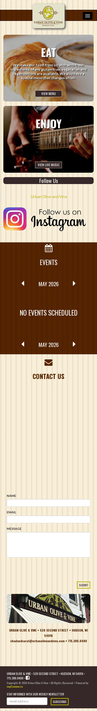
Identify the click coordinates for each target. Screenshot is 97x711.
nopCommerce (15, 686)
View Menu (48, 93)
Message (14, 529)
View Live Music (48, 164)
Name (11, 496)
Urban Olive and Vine (49, 196)
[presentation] (41, 577)
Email (11, 512)
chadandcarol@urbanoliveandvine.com (37, 640)
